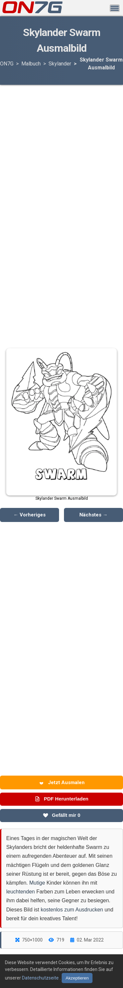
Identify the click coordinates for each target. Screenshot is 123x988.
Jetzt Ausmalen (62, 782)
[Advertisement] (62, 137)
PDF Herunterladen (61, 799)
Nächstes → (93, 515)
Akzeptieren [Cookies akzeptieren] (77, 978)
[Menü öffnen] (114, 8)
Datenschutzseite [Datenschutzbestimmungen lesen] (41, 977)
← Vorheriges (29, 515)
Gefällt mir (61, 815)
